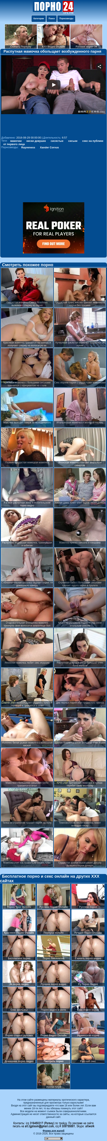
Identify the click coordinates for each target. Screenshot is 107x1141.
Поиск (51, 18)
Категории (39, 18)
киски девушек (36, 140)
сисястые (57, 140)
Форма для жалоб (53, 1130)
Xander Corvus (49, 147)
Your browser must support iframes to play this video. (53, 95)
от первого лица (14, 144)
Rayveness (28, 147)
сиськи (72, 140)
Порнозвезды (66, 18)
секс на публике (92, 140)
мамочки (16, 140)
